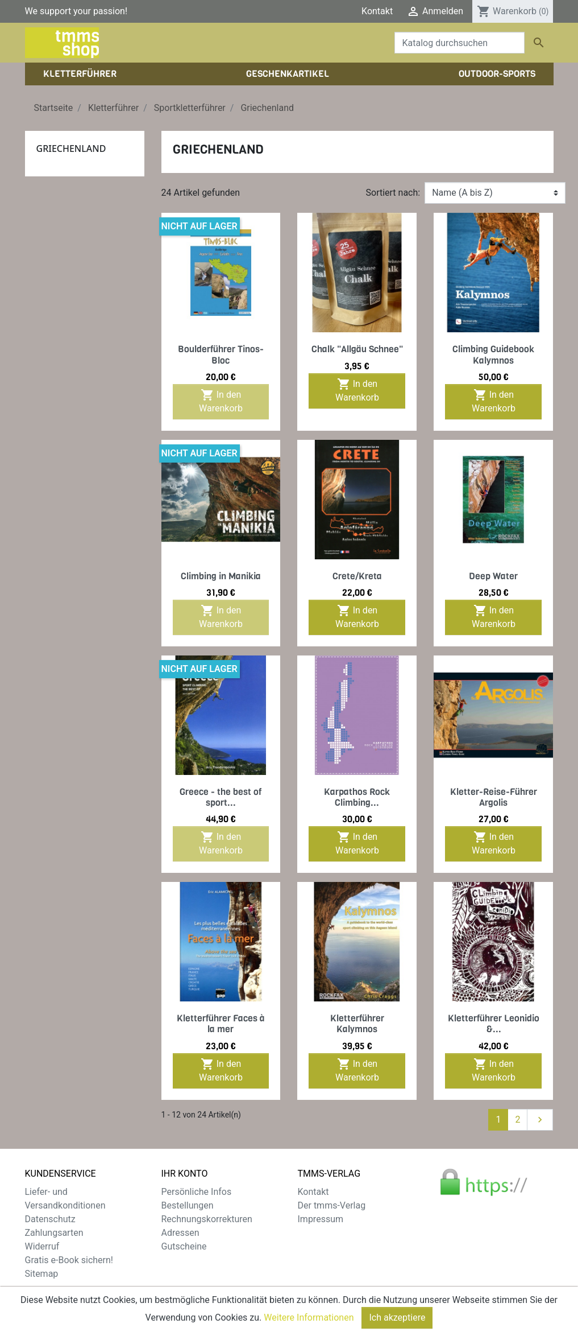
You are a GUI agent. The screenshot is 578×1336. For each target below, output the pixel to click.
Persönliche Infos (196, 1191)
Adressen (180, 1232)
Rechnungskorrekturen (206, 1219)
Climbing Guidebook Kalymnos (493, 354)
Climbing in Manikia (221, 576)
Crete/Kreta (357, 576)
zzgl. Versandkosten (250, 1301)
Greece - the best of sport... (220, 797)
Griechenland (71, 148)
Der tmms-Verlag (332, 1205)
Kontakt (377, 11)
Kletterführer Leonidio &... (493, 1023)
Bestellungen (187, 1205)
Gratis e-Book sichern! (69, 1260)
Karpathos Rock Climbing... (357, 797)
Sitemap (42, 1273)
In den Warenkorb (221, 401)
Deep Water (493, 576)
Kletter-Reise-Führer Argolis (493, 797)
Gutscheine (184, 1246)
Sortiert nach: (393, 192)
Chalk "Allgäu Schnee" (357, 349)
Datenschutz (50, 1219)
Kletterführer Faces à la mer (221, 1023)
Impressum (321, 1219)
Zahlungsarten (54, 1232)
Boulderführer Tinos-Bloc (221, 354)
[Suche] (459, 42)
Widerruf (42, 1246)
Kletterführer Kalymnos (357, 1023)
